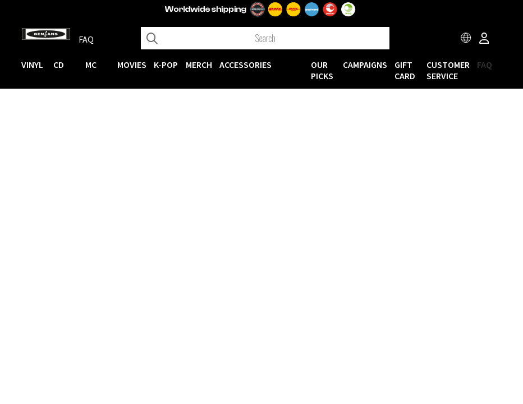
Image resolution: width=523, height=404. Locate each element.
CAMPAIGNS (365, 64)
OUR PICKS (322, 70)
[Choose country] (466, 39)
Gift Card (404, 70)
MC (91, 64)
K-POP (166, 64)
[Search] (265, 38)
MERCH (199, 64)
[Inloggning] (484, 39)
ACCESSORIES (245, 64)
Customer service (448, 70)
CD (58, 64)
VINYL (32, 64)
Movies (131, 64)
